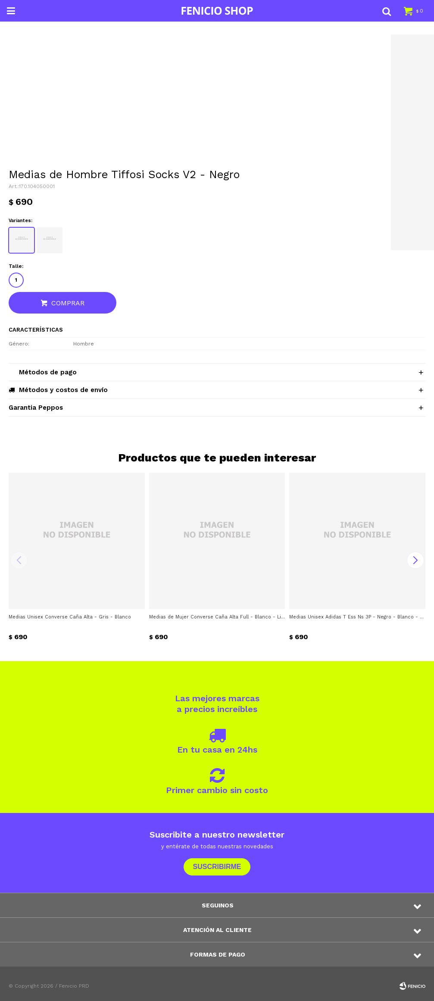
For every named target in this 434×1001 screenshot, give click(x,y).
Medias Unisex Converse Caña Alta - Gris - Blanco (70, 617)
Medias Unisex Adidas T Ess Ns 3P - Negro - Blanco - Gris (357, 617)
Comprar (67, 303)
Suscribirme (217, 866)
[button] (386, 10)
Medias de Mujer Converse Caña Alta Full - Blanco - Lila (217, 617)
